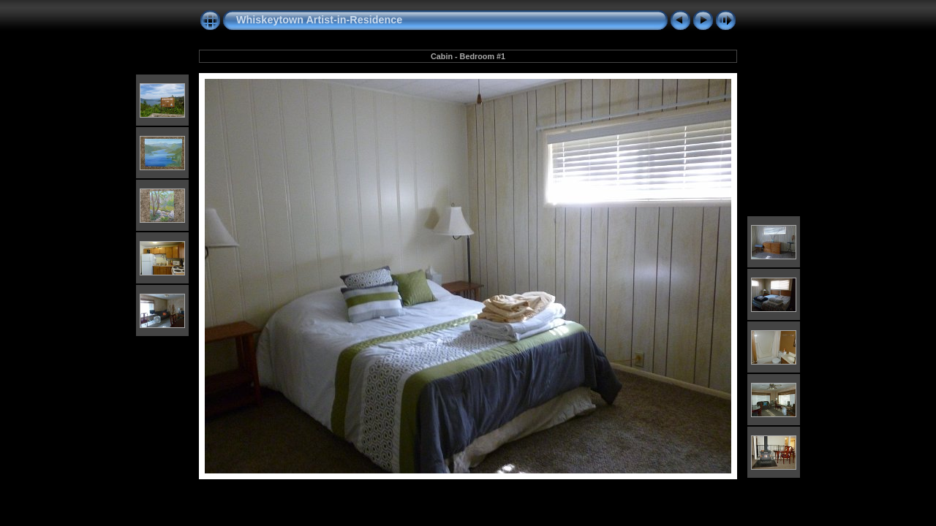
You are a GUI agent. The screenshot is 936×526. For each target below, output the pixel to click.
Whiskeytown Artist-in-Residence (319, 20)
